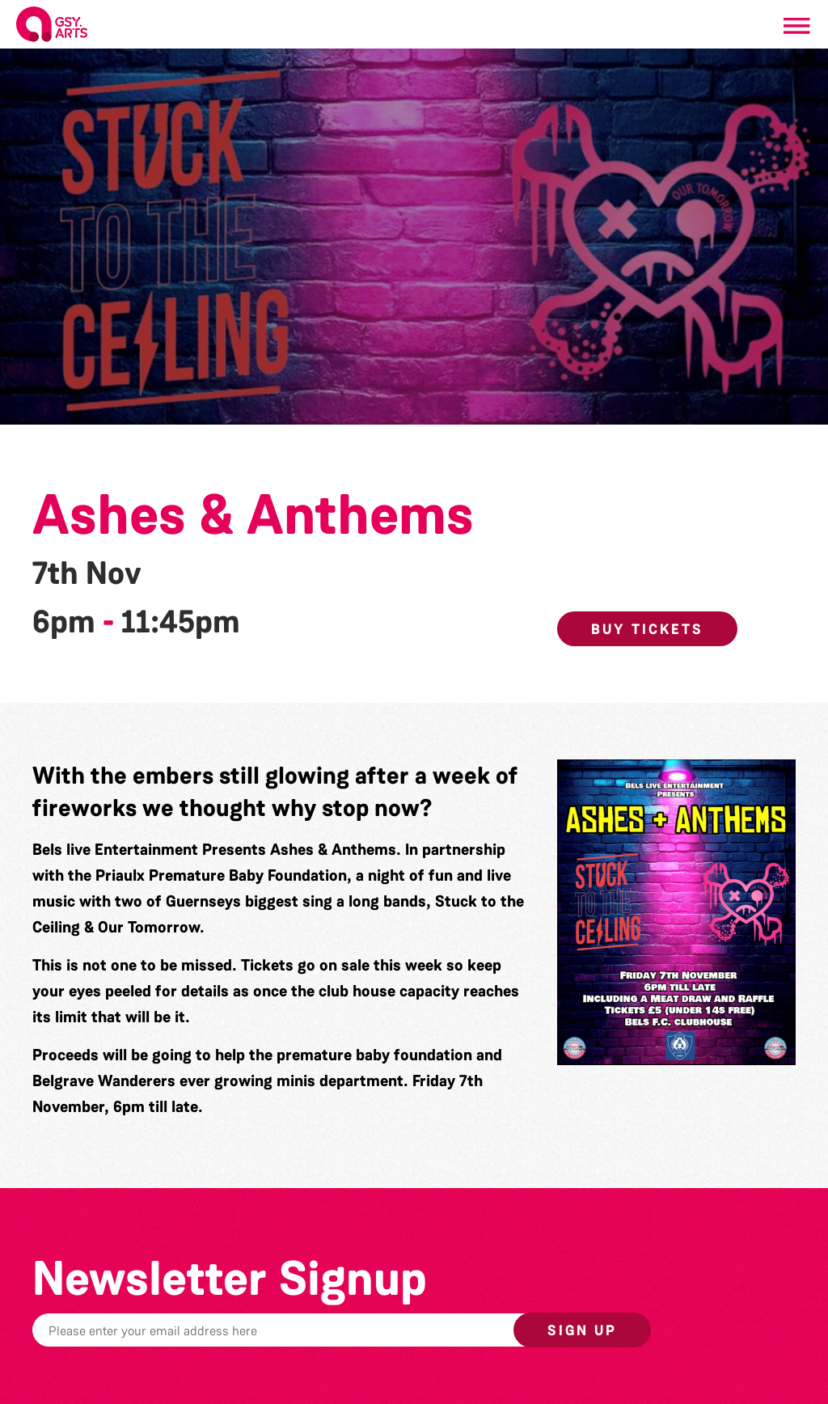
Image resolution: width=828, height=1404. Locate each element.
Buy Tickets (647, 629)
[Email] (318, 1330)
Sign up (582, 1330)
